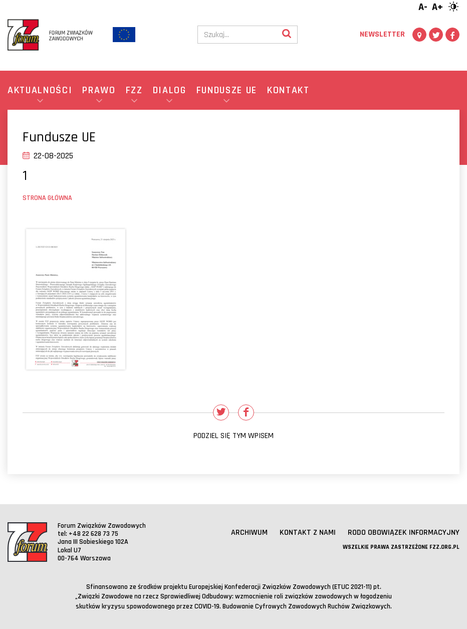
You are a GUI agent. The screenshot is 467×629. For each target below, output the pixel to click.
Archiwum (249, 532)
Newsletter (382, 34)
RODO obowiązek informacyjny (403, 532)
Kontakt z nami (308, 532)
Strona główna (47, 197)
